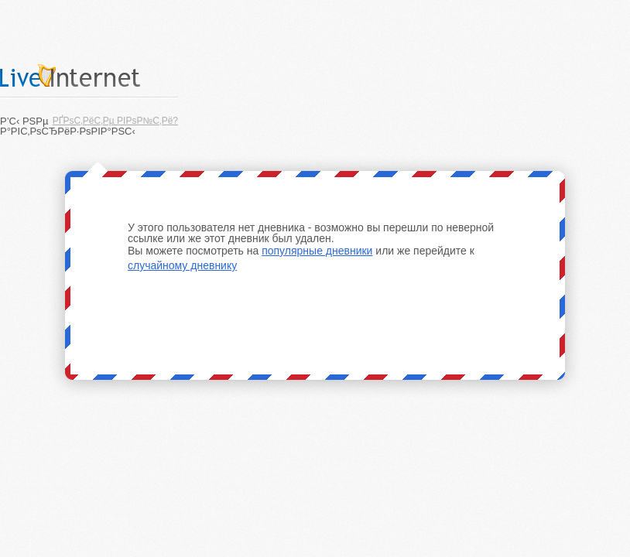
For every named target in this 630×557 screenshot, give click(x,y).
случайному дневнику (182, 265)
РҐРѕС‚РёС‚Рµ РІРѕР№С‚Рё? (115, 120)
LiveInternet (89, 75)
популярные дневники (317, 250)
